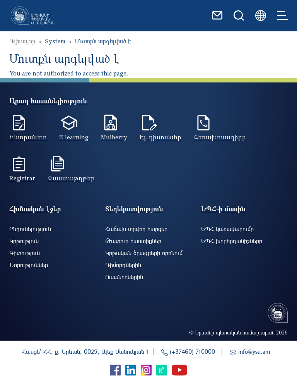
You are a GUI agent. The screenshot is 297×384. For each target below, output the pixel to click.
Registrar (22, 178)
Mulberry (114, 137)
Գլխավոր (22, 41)
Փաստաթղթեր (71, 178)
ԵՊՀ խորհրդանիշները (231, 241)
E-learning (74, 137)
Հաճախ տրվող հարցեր (136, 229)
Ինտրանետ (28, 137)
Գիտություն (24, 253)
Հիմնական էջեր (35, 208)
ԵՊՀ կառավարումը (227, 229)
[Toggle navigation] (282, 15)
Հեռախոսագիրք (220, 137)
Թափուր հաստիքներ (133, 241)
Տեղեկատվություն (134, 208)
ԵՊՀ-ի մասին (223, 208)
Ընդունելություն (30, 229)
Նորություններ (28, 265)
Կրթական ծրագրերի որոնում (144, 253)
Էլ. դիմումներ (160, 137)
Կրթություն (24, 241)
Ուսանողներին (124, 277)
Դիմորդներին (123, 265)
